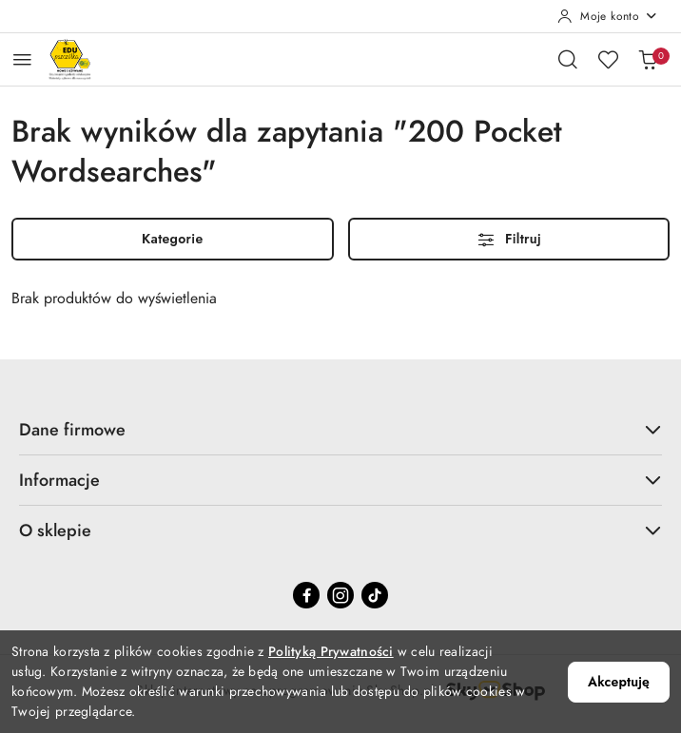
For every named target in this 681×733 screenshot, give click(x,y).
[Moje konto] (607, 16)
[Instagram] (340, 595)
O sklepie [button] (340, 530)
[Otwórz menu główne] (22, 59)
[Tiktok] (374, 595)
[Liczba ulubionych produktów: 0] (607, 59)
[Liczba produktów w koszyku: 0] (647, 59)
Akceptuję (619, 681)
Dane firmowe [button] (340, 429)
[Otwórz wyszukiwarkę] (567, 59)
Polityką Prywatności (331, 652)
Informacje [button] (340, 480)
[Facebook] (306, 595)
